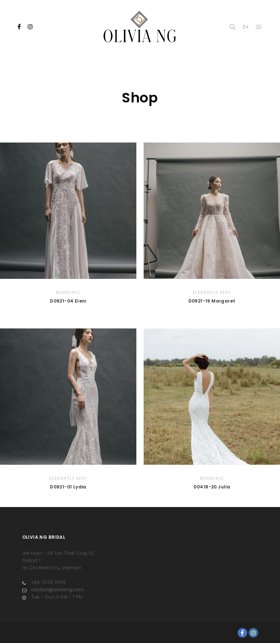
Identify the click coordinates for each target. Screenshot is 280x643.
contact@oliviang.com (53, 589)
